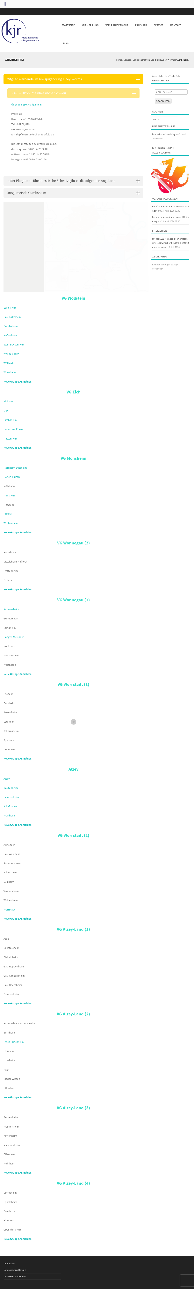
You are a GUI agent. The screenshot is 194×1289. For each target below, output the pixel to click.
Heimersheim (11, 797)
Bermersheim (11, 609)
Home (119, 60)
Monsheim (10, 495)
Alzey (7, 779)
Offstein (8, 514)
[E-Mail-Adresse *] (171, 92)
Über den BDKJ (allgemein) (26, 104)
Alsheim (8, 401)
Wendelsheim (11, 354)
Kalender (141, 25)
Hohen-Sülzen (12, 477)
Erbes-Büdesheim (14, 1042)
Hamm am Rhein (13, 429)
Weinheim (9, 815)
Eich (6, 411)
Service (158, 25)
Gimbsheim (10, 420)
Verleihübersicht (116, 25)
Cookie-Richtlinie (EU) (15, 1276)
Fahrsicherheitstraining (163, 134)
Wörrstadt (9, 909)
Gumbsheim (11, 326)
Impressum (9, 1263)
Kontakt (175, 25)
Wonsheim (10, 372)
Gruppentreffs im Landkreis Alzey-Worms (154, 60)
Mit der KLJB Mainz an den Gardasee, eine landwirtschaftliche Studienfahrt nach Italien (170, 243)
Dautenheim (11, 788)
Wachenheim (11, 523)
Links (65, 43)
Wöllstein (9, 363)
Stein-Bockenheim (14, 344)
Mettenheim (11, 438)
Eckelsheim (10, 308)
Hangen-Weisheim (14, 637)
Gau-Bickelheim (13, 317)
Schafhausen (11, 806)
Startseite (68, 25)
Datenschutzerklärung (15, 1270)
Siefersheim (10, 335)
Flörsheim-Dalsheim (15, 468)
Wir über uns (90, 25)
